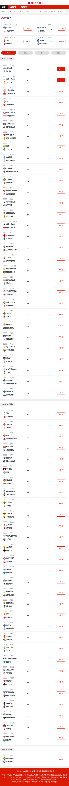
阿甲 (11, 656)
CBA (9, 11)
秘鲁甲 (12, 555)
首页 (3, 7)
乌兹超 (12, 344)
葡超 (11, 644)
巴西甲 (12, 667)
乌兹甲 (12, 288)
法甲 (39, 11)
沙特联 (12, 410)
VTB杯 (12, 377)
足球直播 (13, 7)
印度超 (12, 355)
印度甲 (12, 299)
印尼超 (12, 132)
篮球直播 (24, 7)
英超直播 (26, 771)
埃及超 (12, 322)
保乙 (11, 277)
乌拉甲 (12, 700)
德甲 (27, 11)
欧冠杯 (60, 11)
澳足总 (12, 154)
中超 (45, 11)
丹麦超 (12, 466)
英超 (15, 11)
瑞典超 (12, 488)
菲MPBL (12, 121)
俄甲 (11, 310)
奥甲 (11, 455)
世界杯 (53, 11)
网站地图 (54, 782)
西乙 (11, 600)
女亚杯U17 (13, 110)
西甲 (21, 11)
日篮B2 (12, 65)
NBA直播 (32, 771)
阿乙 (11, 711)
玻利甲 (12, 723)
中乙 (11, 87)
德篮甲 (12, 566)
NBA (3, 11)
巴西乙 (12, 678)
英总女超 (13, 266)
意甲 (33, 11)
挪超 (11, 477)
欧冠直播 (38, 771)
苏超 (11, 432)
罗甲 (11, 389)
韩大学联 (13, 76)
